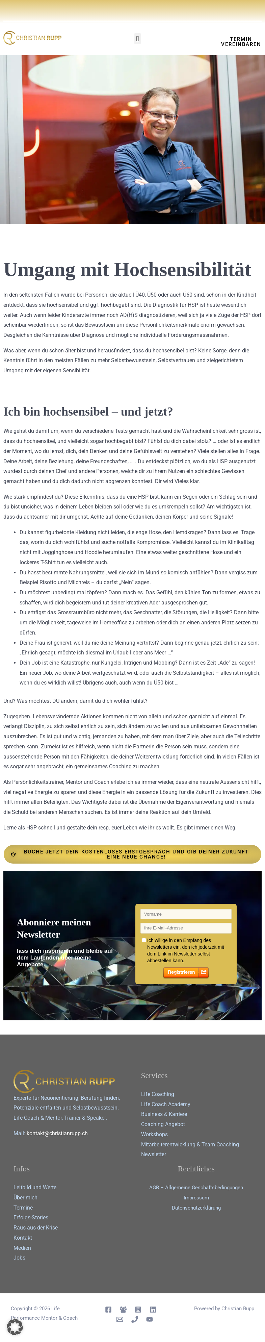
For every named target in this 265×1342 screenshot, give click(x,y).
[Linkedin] (153, 1309)
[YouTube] (149, 1319)
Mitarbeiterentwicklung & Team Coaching (190, 1144)
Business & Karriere (164, 1114)
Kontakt (23, 1238)
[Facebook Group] (123, 1309)
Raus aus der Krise (36, 1227)
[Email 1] (119, 1319)
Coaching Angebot (163, 1124)
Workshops (154, 1134)
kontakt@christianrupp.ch (57, 1133)
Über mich (25, 1197)
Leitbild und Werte (35, 1187)
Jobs (19, 1257)
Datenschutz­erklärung (196, 1207)
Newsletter (153, 1154)
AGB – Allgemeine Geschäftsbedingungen (196, 1187)
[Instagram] (138, 1309)
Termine (23, 1207)
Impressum (196, 1197)
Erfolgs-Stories (31, 1217)
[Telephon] (134, 1319)
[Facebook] (108, 1309)
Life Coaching (157, 1094)
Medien (22, 1248)
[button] (137, 38)
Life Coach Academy (165, 1104)
